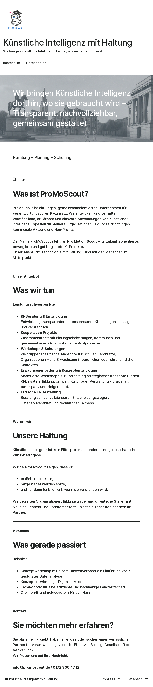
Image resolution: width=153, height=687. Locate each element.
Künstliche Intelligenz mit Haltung (67, 42)
